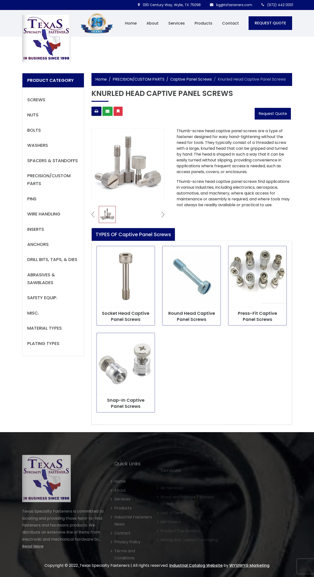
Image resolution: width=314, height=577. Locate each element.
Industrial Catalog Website (196, 565)
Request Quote (273, 113)
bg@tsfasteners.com (231, 4)
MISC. (33, 313)
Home (131, 23)
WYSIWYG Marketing (249, 565)
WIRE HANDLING (43, 214)
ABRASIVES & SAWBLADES (41, 279)
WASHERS (37, 145)
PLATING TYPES (43, 343)
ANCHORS (38, 244)
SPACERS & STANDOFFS (52, 161)
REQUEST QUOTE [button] (270, 23)
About (152, 23)
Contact (230, 23)
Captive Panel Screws (191, 79)
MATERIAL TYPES (44, 328)
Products (203, 23)
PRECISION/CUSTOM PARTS (49, 179)
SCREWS (36, 100)
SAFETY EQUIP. (42, 298)
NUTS (32, 115)
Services (176, 23)
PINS (31, 199)
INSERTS (35, 229)
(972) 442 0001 (277, 4)
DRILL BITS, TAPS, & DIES (52, 259)
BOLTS (34, 130)
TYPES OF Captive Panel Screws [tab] (133, 234)
